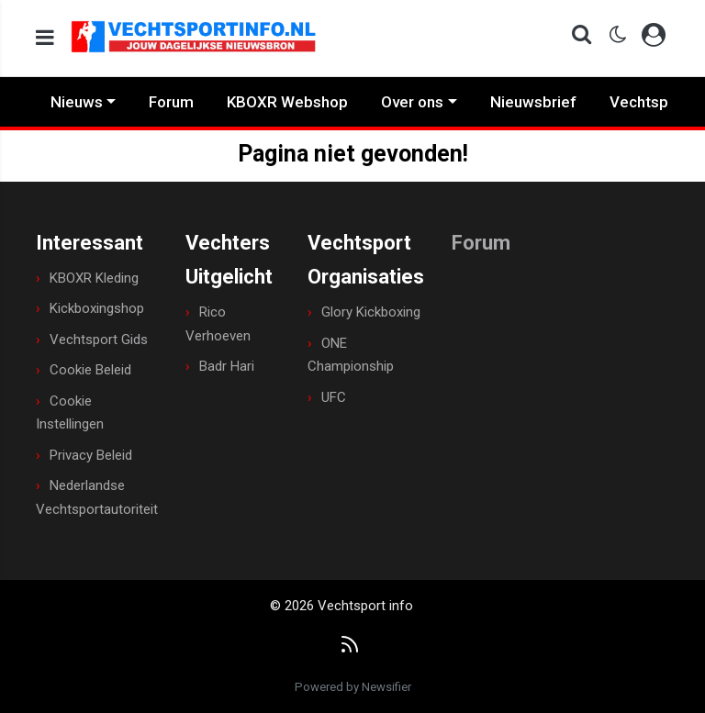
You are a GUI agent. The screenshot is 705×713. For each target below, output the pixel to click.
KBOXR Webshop (287, 102)
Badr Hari (226, 366)
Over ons (412, 102)
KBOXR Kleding (94, 278)
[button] (576, 38)
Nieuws (76, 102)
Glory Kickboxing (370, 312)
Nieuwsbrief (533, 102)
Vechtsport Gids (99, 339)
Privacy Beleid (91, 455)
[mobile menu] (45, 38)
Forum (171, 102)
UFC (333, 397)
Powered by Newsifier (353, 687)
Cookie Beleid (90, 370)
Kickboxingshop (97, 308)
